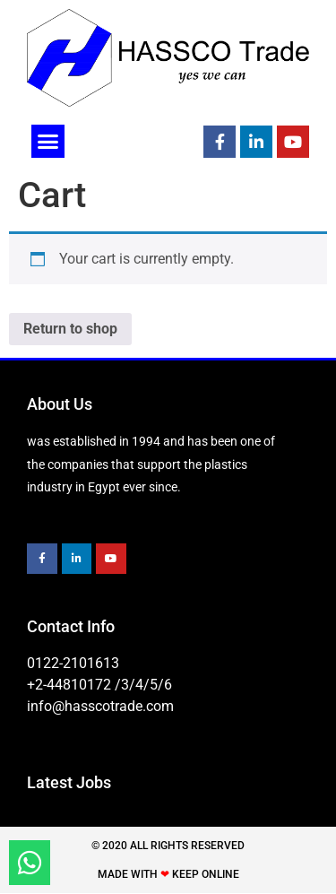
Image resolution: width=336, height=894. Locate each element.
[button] (48, 142)
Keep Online (205, 874)
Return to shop (70, 328)
